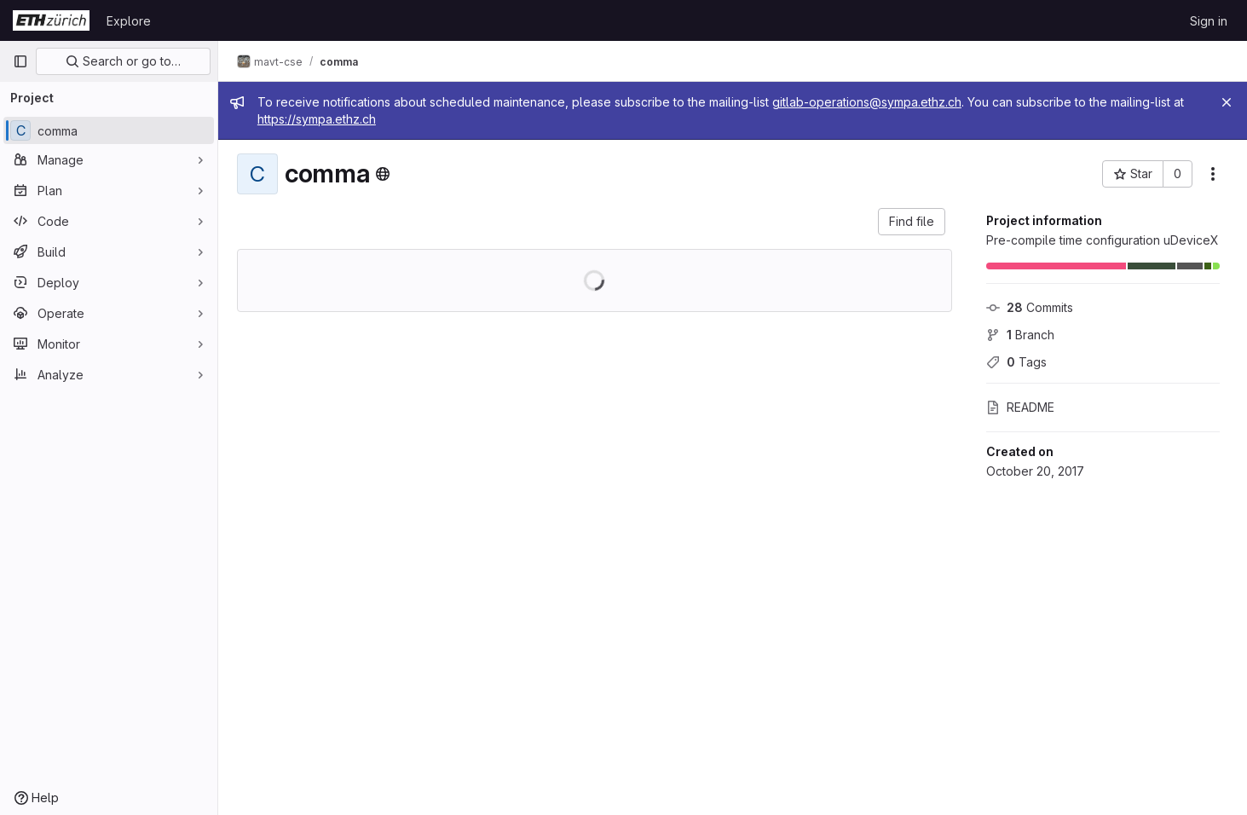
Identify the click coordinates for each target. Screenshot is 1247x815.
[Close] (1226, 102)
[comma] (108, 130)
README (1020, 407)
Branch (1020, 334)
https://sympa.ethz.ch (318, 119)
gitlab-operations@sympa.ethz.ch (868, 102)
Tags (1016, 362)
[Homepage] (51, 20)
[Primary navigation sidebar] (20, 61)
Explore (129, 21)
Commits (1029, 307)
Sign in (1208, 21)
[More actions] (1213, 174)
